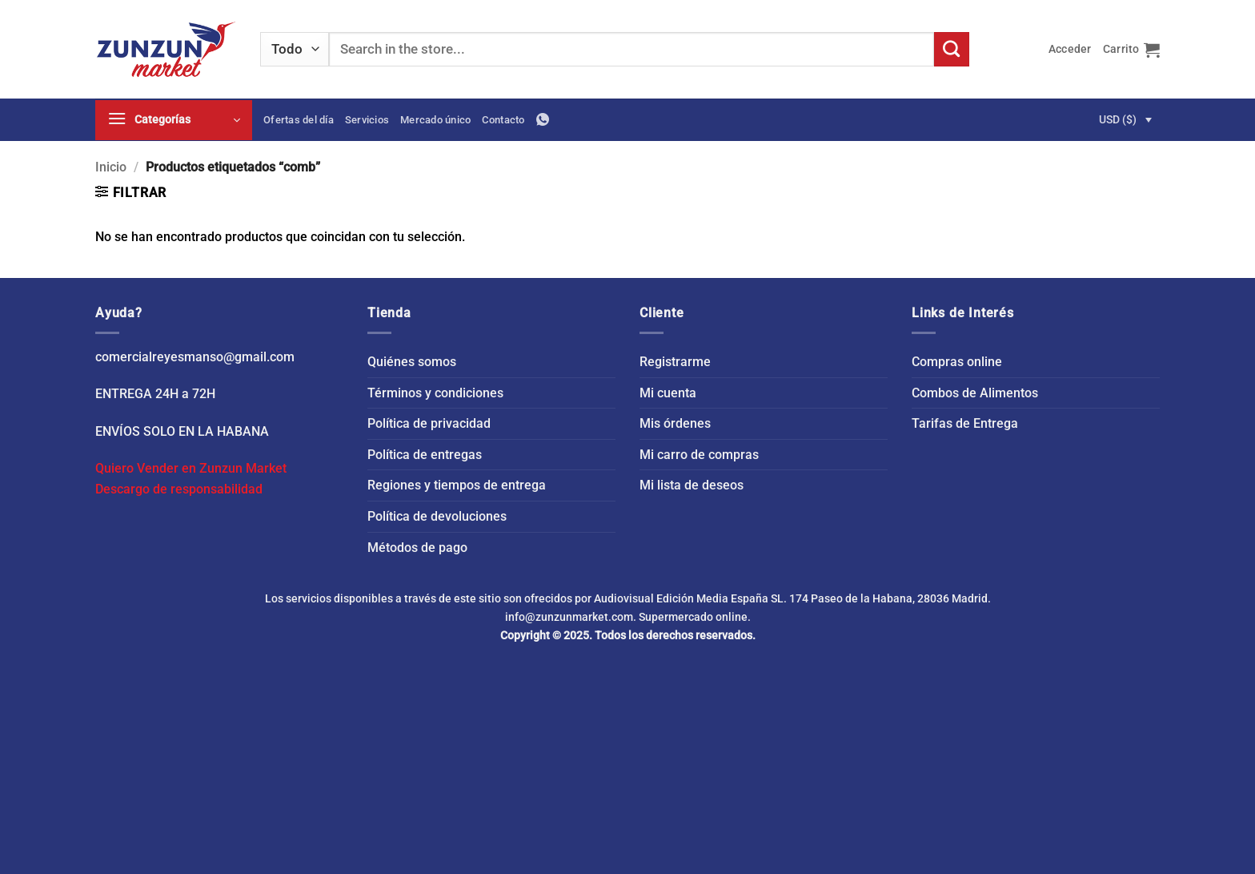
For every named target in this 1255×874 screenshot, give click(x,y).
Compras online (957, 361)
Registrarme (675, 361)
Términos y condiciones (435, 393)
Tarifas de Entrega (965, 423)
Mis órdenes (675, 423)
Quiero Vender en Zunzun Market (191, 468)
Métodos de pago (417, 547)
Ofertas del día (298, 120)
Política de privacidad (429, 423)
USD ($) (1118, 119)
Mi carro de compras (699, 454)
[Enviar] (951, 49)
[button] (1070, 49)
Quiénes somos (411, 361)
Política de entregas (424, 454)
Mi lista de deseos (692, 485)
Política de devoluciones (437, 516)
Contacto (503, 120)
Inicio (110, 167)
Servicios (367, 120)
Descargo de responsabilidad (179, 489)
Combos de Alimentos (975, 393)
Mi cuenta (668, 393)
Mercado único (435, 120)
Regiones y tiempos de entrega (456, 485)
